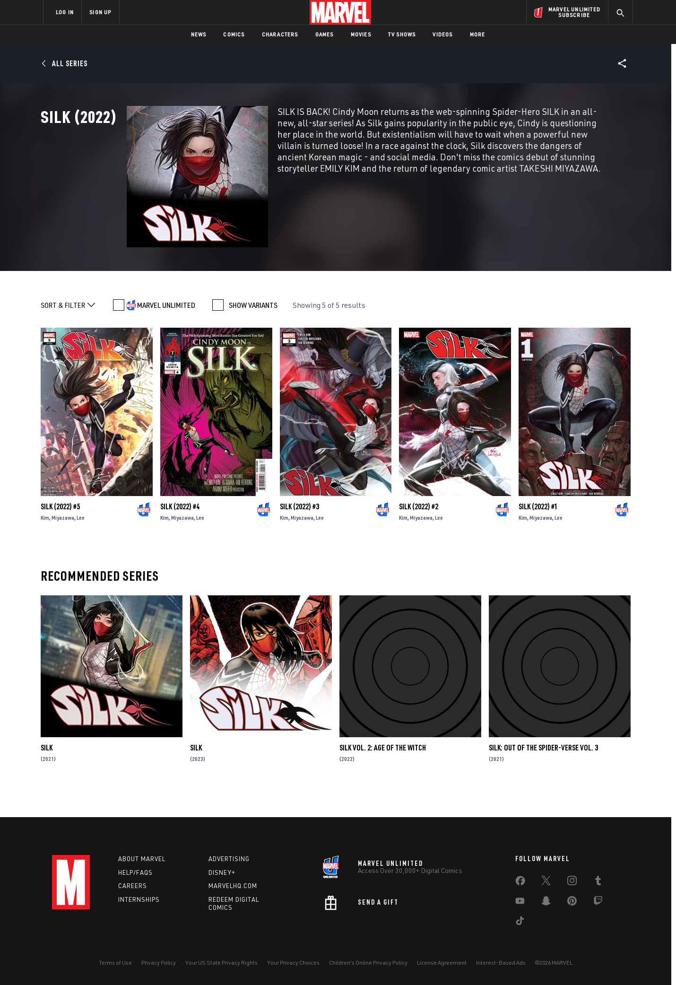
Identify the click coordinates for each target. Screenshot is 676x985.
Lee (81, 541)
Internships (139, 899)
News (199, 34)
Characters (280, 34)
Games (324, 34)
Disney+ (221, 872)
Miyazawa (63, 541)
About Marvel (141, 859)
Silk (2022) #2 (418, 530)
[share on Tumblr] (598, 882)
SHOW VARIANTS (253, 329)
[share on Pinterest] (572, 902)
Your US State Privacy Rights (221, 962)
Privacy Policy (158, 962)
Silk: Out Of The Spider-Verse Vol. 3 (543, 771)
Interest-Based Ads (501, 962)
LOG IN (65, 12)
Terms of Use (115, 962)
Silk (46, 771)
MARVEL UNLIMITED (166, 329)
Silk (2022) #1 (538, 530)
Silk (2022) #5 (60, 530)
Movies (361, 34)
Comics (233, 34)
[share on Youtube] (520, 902)
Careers (132, 885)
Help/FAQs (135, 872)
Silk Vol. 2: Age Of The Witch (382, 771)
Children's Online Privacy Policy (368, 962)
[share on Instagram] (572, 882)
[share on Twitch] (598, 902)
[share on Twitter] (546, 882)
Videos (442, 34)
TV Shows (402, 34)
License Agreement (442, 962)
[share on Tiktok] (520, 922)
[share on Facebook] (520, 883)
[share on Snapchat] (546, 902)
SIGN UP (100, 12)
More (477, 34)
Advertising (229, 859)
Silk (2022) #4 (179, 530)
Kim (45, 541)
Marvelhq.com (232, 885)
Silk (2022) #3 (299, 530)
